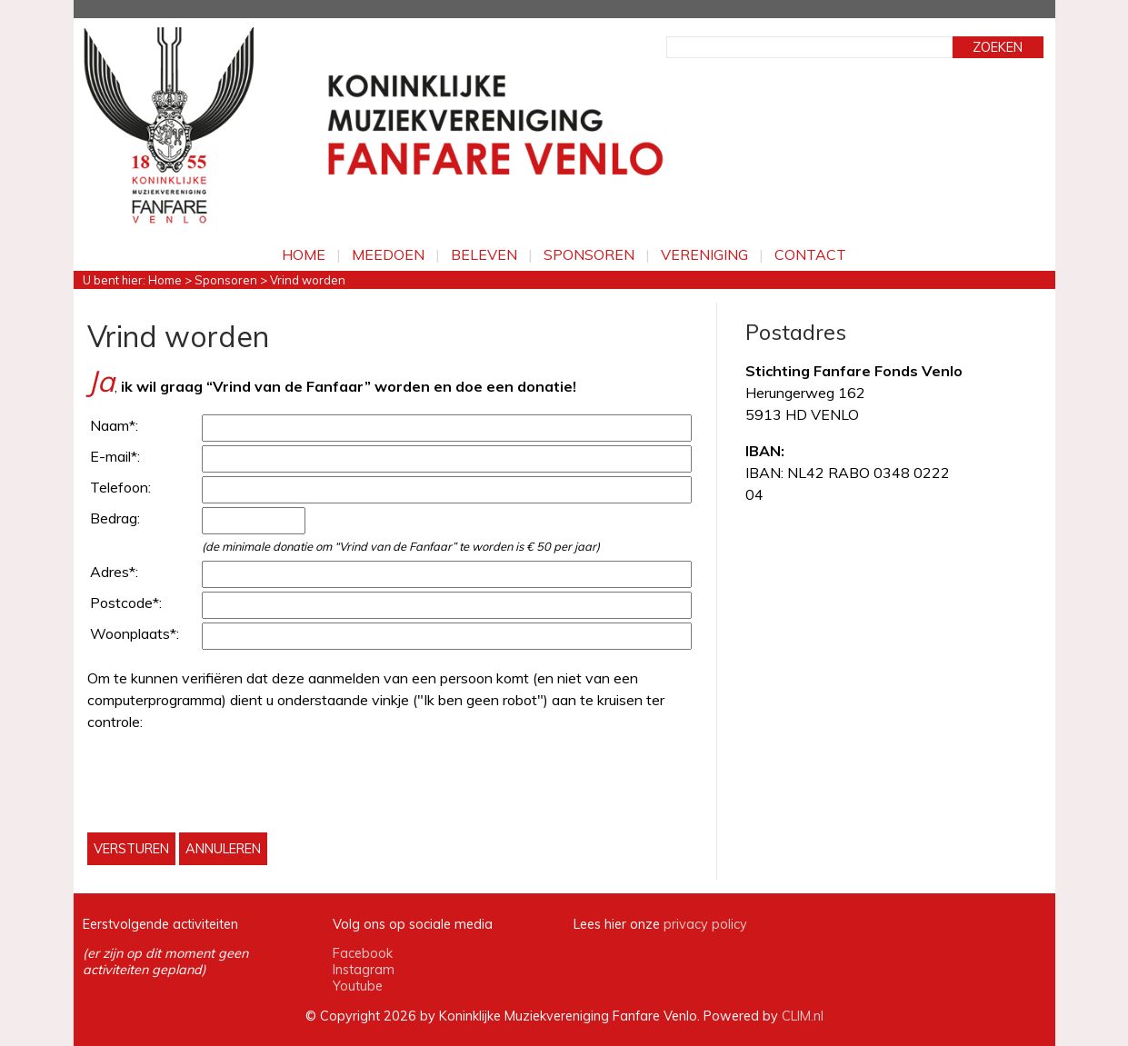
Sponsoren (589, 254)
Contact (810, 254)
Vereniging (704, 254)
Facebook (363, 953)
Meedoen (388, 254)
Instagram (363, 969)
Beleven (484, 254)
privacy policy (705, 924)
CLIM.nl (803, 1016)
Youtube (358, 986)
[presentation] (225, 782)
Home (303, 254)
